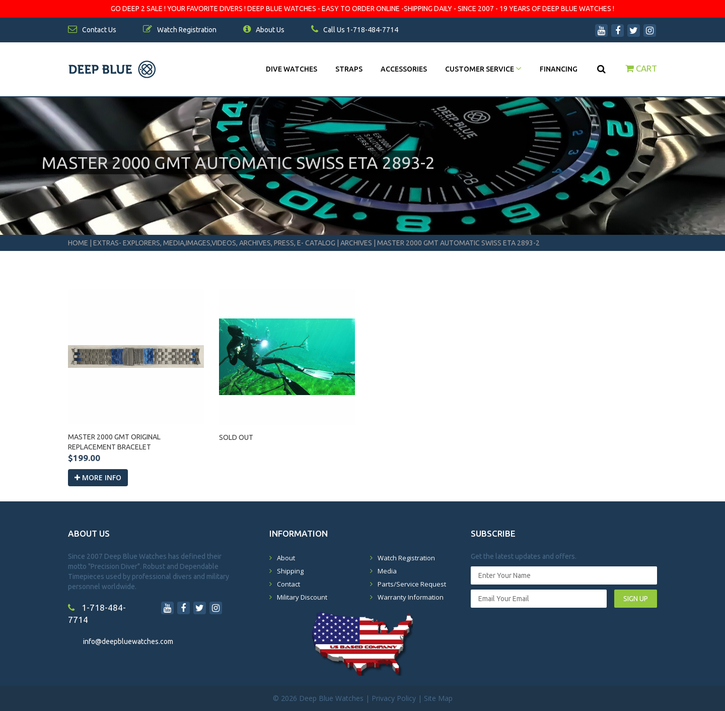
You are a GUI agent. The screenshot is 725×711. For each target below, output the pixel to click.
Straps (348, 69)
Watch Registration (406, 557)
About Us (263, 30)
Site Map (438, 698)
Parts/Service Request (412, 584)
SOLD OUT (236, 437)
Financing (558, 69)
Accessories (404, 69)
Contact (288, 584)
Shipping (290, 570)
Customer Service (483, 69)
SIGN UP (635, 599)
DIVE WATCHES (291, 69)
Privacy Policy (394, 698)
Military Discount (302, 597)
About (286, 557)
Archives (356, 243)
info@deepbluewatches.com (128, 641)
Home (78, 243)
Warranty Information (411, 597)
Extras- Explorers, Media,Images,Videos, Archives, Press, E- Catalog (215, 243)
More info (98, 477)
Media (387, 570)
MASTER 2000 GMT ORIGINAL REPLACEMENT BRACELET (114, 442)
